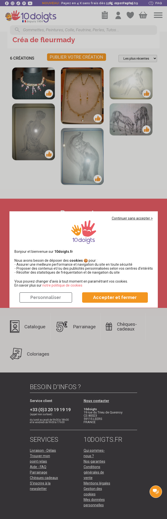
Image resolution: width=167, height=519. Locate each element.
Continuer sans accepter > (132, 218)
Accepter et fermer (115, 297)
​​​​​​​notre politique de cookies (62, 285)
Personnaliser (45, 297)
